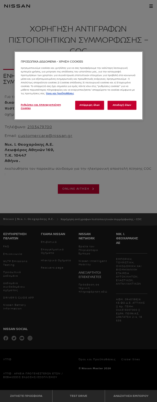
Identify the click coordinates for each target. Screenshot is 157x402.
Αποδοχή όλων (122, 105)
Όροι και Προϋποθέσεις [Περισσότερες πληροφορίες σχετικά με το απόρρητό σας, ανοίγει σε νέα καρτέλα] (60, 93)
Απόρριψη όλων (89, 105)
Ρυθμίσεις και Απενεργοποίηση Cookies (41, 107)
